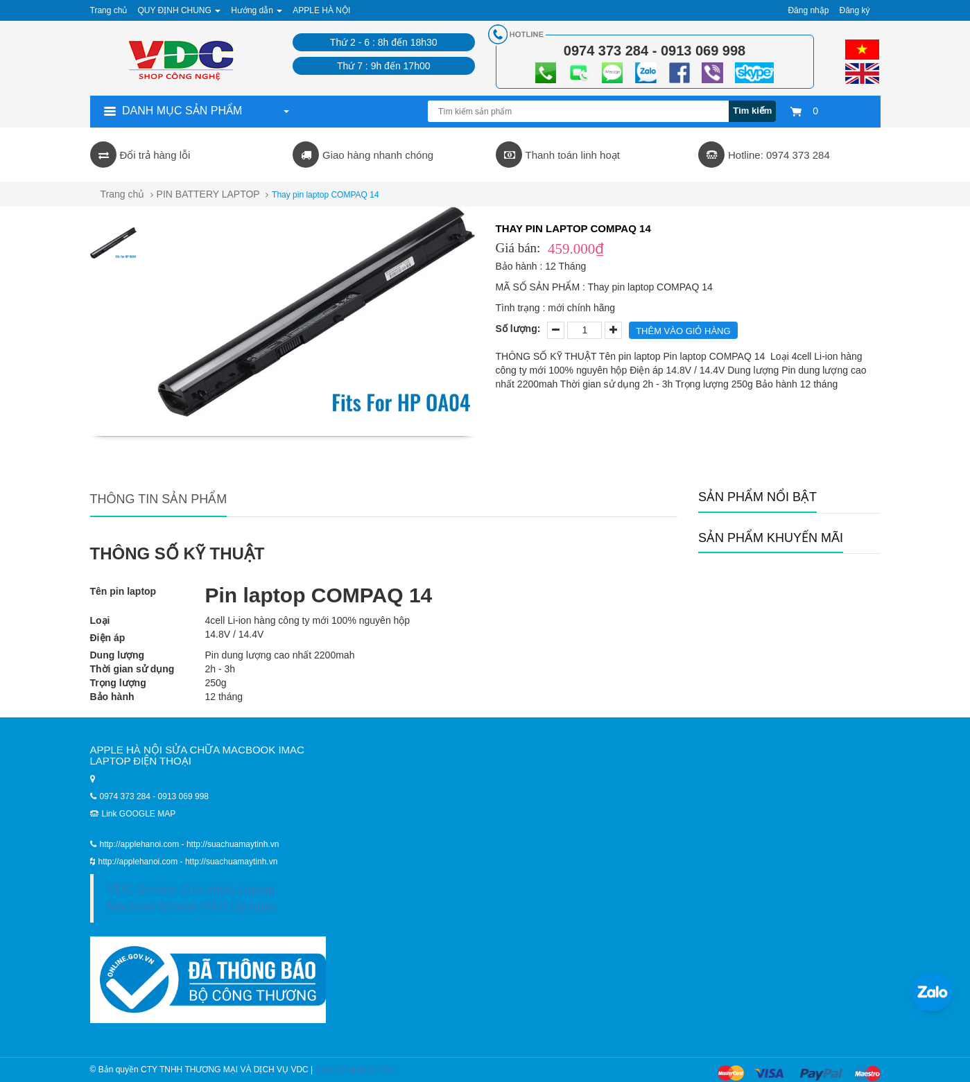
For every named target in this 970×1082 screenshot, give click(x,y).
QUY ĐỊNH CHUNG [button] (178, 10)
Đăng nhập (808, 10)
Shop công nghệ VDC (355, 1069)
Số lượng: (518, 328)
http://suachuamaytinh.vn (231, 861)
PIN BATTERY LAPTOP (208, 194)
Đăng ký (854, 10)
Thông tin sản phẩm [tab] (158, 499)
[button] (285, 111)
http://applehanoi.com (139, 861)
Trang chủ (109, 10)
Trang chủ (123, 194)
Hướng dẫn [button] (256, 10)
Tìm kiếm (752, 110)
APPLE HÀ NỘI (321, 10)
